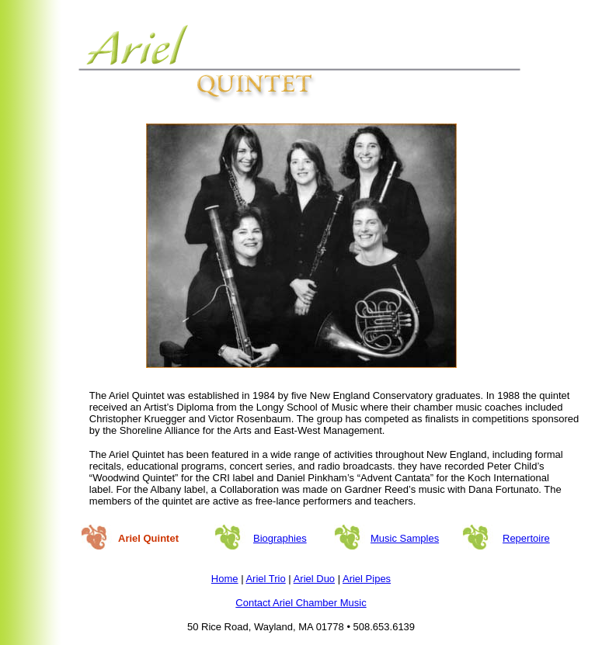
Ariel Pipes (367, 578)
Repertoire (526, 538)
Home (224, 578)
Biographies (280, 538)
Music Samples (405, 538)
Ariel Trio (265, 578)
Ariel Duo (314, 578)
